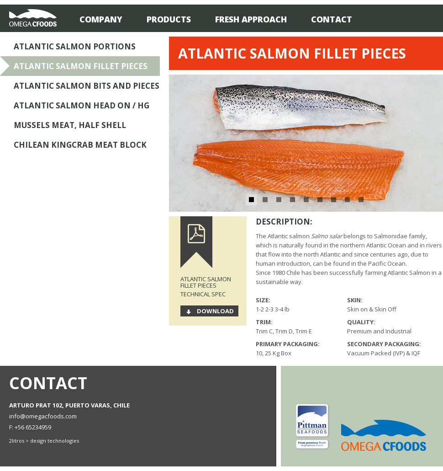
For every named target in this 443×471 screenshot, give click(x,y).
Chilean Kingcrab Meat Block (80, 144)
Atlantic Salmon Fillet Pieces (81, 66)
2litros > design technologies (44, 440)
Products (169, 19)
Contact (331, 19)
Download (215, 311)
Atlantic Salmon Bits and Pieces (86, 85)
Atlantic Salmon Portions (75, 46)
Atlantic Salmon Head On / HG (81, 105)
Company (100, 19)
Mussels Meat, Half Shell (70, 125)
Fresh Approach (251, 19)
